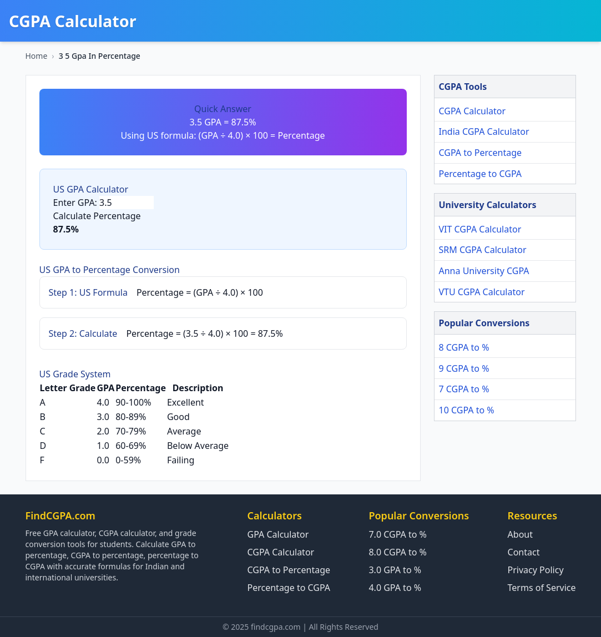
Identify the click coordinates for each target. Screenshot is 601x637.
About (520, 534)
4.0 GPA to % (394, 588)
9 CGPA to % (464, 368)
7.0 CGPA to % (397, 534)
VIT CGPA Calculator (480, 229)
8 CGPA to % (464, 347)
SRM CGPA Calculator (483, 250)
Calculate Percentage (97, 216)
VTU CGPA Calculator (482, 292)
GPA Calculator (278, 534)
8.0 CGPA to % (397, 552)
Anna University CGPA (484, 271)
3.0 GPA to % (394, 570)
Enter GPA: (75, 202)
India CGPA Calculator (484, 131)
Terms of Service (542, 588)
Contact (524, 552)
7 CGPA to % (464, 389)
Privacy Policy (536, 570)
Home (37, 55)
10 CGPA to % (466, 410)
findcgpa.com (276, 626)
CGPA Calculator (472, 111)
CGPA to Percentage (480, 152)
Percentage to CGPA (480, 174)
